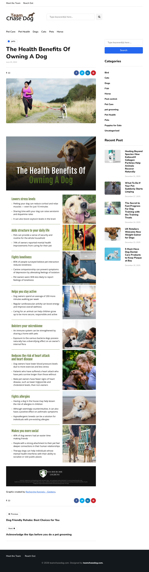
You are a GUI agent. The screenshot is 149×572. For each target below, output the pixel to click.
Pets (51, 31)
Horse (60, 31)
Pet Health (24, 31)
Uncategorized (112, 130)
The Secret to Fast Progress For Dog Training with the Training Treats (132, 210)
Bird (107, 72)
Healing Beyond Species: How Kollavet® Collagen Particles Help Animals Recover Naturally (134, 161)
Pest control (111, 98)
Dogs (35, 31)
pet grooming (111, 109)
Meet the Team (13, 3)
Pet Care (10, 31)
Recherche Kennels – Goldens (40, 491)
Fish (107, 88)
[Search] (71, 17)
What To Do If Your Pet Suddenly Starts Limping (134, 187)
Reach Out (28, 3)
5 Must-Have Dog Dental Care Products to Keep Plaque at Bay (133, 254)
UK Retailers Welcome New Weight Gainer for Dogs (133, 233)
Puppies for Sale (113, 125)
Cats (43, 31)
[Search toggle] (99, 17)
